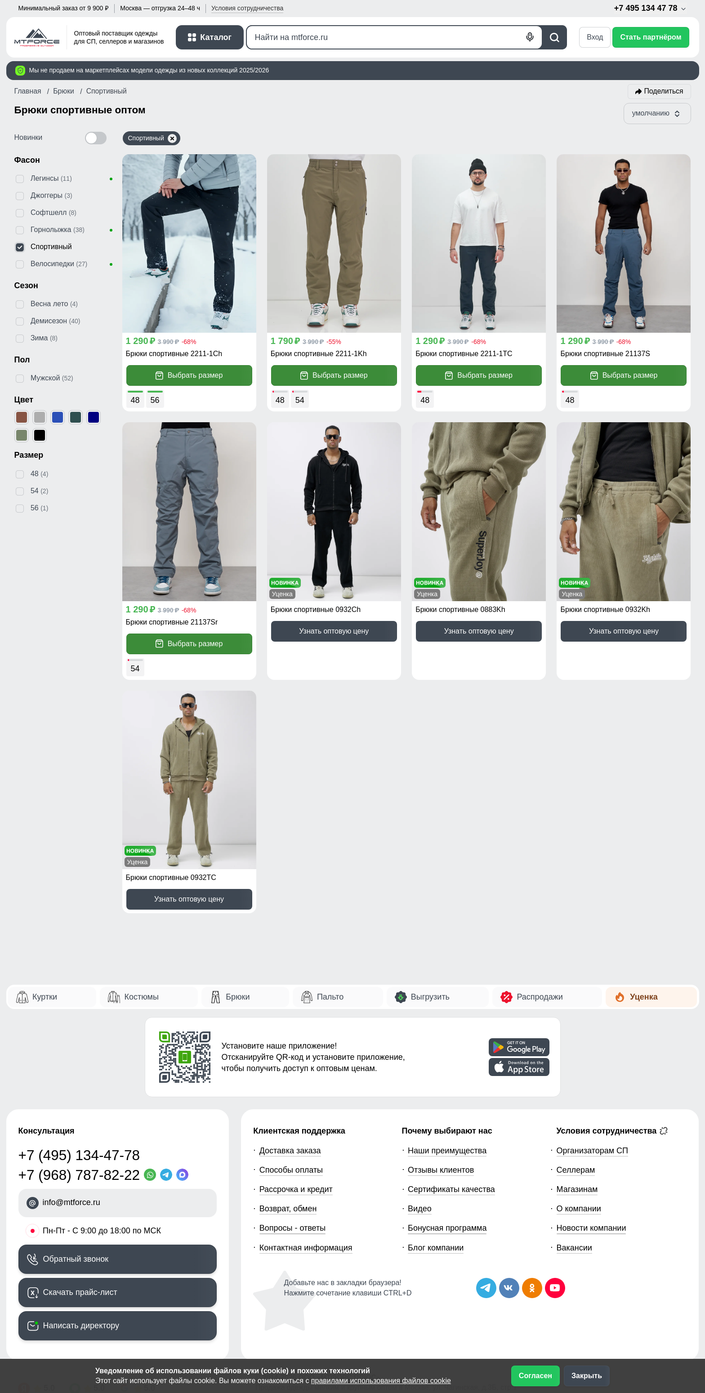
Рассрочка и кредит (296, 1189)
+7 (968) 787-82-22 (79, 1175)
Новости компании (591, 1227)
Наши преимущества (447, 1150)
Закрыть (586, 1376)
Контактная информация (305, 1247)
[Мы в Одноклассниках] (532, 1288)
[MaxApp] (184, 1175)
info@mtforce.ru (71, 1202)
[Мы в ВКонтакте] (509, 1288)
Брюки (238, 996)
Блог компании (436, 1247)
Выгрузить (430, 996)
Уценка (643, 996)
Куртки (44, 996)
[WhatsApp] (152, 1175)
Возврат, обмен (288, 1208)
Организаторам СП (592, 1150)
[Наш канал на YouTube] (555, 1288)
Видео (420, 1208)
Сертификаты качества (451, 1189)
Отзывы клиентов (441, 1169)
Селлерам (576, 1169)
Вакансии (574, 1247)
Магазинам (577, 1189)
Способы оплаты (291, 1169)
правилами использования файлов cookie (381, 1380)
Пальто (330, 996)
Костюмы (141, 996)
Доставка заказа (290, 1150)
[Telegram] (168, 1175)
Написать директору (81, 1325)
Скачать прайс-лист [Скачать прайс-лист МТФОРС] (80, 1292)
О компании (579, 1208)
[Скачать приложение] (519, 1047)
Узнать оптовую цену (334, 631)
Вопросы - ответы (292, 1227)
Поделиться (663, 91)
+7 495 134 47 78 (650, 8)
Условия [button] (247, 8)
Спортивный (152, 138)
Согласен (535, 1376)
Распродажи (539, 996)
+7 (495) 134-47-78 (79, 1155)
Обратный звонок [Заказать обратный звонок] (76, 1259)
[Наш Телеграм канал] (486, 1288)
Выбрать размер (189, 375)
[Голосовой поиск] (530, 37)
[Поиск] (394, 37)
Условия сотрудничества (612, 1130)
